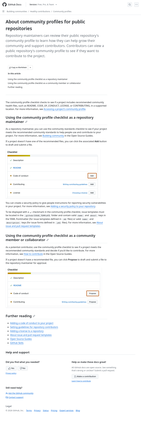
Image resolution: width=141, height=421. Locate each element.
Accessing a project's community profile (65, 109)
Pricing (54, 410)
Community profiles (62, 11)
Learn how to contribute (81, 381)
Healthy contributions (40, 11)
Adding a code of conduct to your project (31, 323)
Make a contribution (85, 376)
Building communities (17, 11)
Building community (53, 135)
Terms (29, 410)
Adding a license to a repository (26, 331)
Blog (78, 410)
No (22, 368)
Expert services (67, 410)
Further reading (20, 315)
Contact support (14, 397)
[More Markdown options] (30, 67)
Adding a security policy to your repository (73, 206)
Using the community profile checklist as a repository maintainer (49, 119)
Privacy (37, 410)
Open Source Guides (21, 339)
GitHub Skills (17, 342)
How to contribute (33, 253)
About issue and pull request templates (31, 335)
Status (46, 410)
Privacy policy (11, 373)
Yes (11, 368)
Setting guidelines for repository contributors (34, 327)
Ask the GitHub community (19, 393)
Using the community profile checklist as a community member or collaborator (50, 237)
